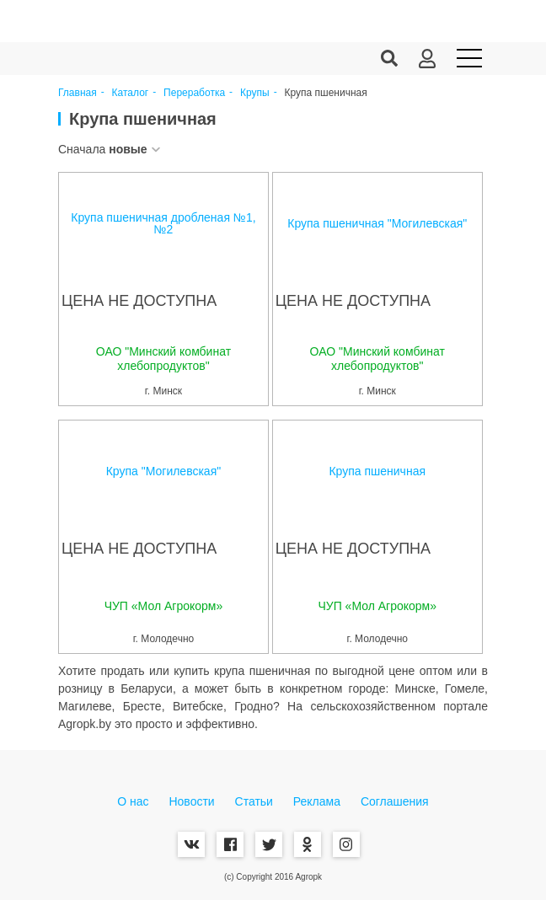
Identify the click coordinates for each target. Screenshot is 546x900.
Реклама (316, 801)
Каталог (130, 93)
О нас (132, 801)
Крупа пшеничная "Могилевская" (377, 223)
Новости (191, 801)
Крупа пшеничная (377, 471)
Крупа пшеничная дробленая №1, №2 (163, 223)
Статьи (254, 801)
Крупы (255, 93)
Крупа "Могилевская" (164, 471)
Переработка (194, 93)
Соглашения (395, 801)
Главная (77, 93)
